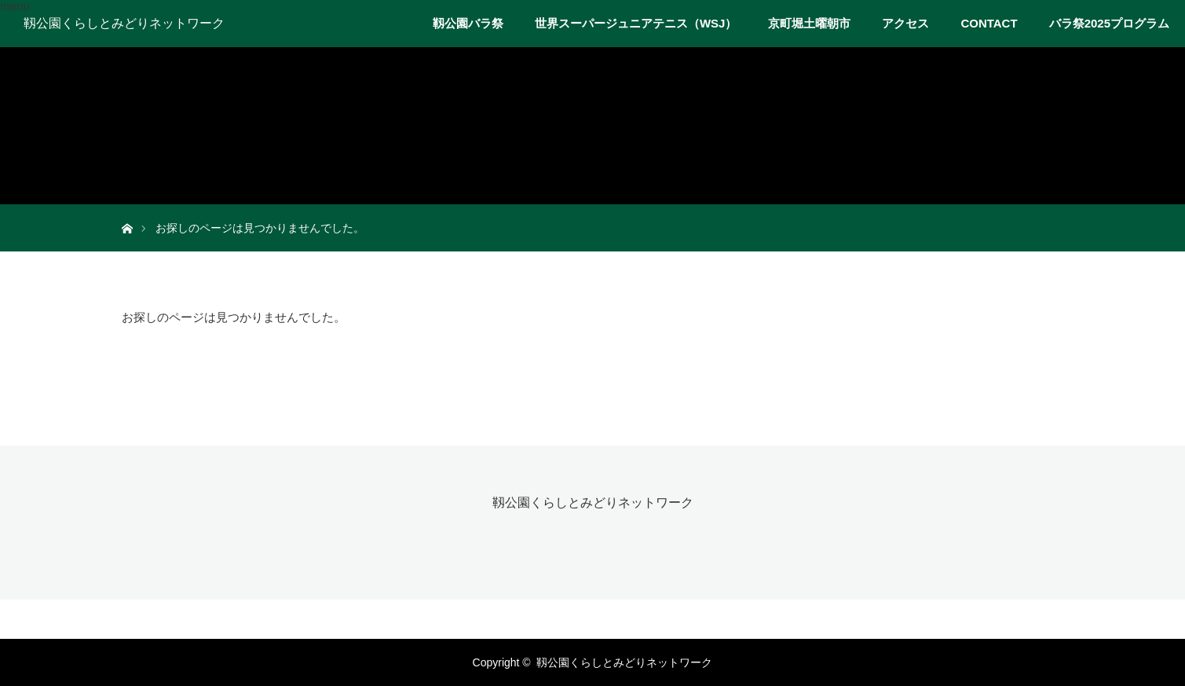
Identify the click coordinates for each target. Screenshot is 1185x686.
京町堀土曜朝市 (809, 23)
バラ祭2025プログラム (1109, 23)
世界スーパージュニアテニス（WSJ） (636, 23)
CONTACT (988, 23)
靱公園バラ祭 (468, 23)
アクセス (905, 23)
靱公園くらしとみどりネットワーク (124, 23)
